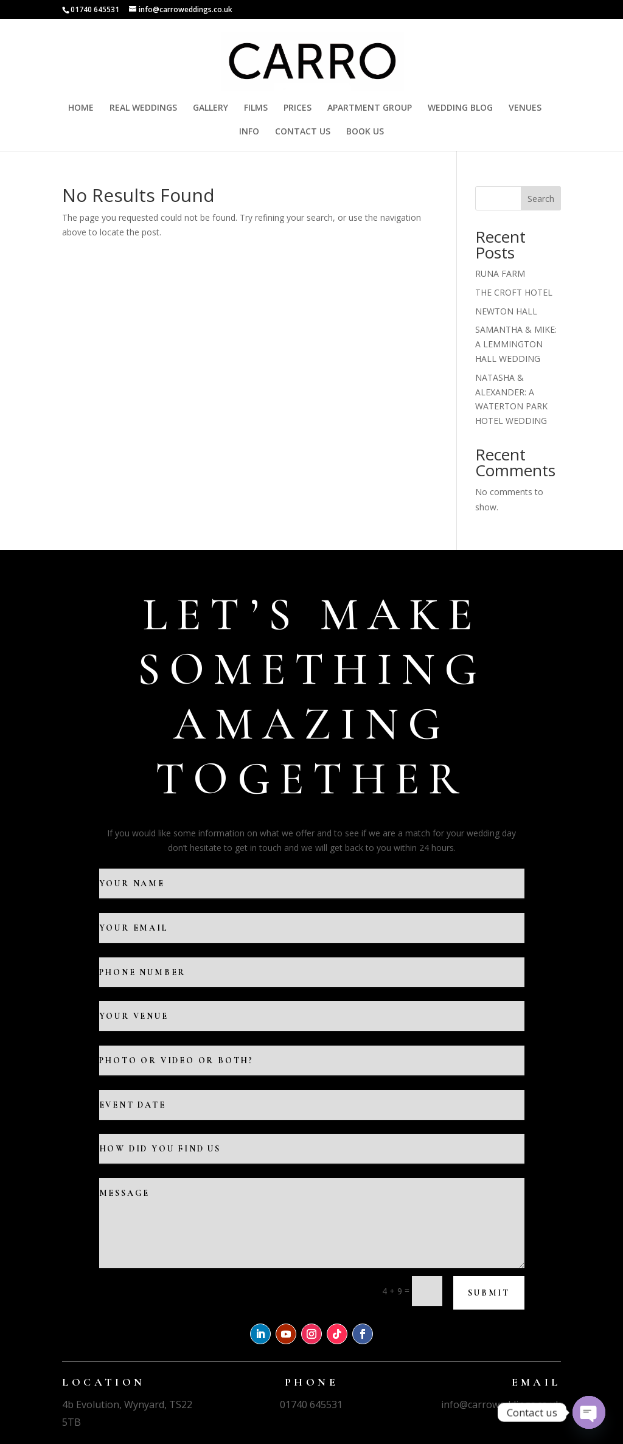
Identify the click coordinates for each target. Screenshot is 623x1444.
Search (540, 198)
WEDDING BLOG (460, 108)
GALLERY (210, 108)
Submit (489, 1293)
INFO (249, 132)
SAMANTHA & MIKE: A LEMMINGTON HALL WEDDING (516, 344)
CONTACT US (302, 132)
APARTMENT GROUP (369, 108)
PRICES (298, 108)
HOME (81, 108)
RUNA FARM (500, 273)
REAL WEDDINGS (143, 108)
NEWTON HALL (506, 311)
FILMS (256, 108)
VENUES (525, 108)
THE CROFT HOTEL (513, 292)
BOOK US (365, 132)
